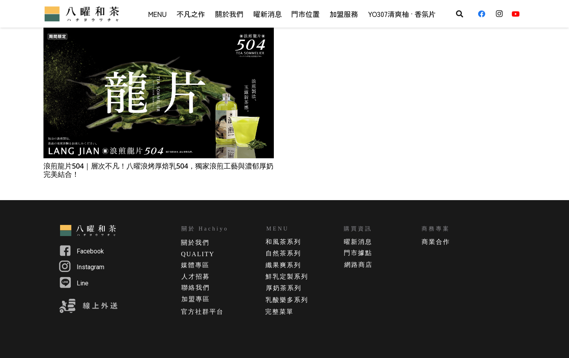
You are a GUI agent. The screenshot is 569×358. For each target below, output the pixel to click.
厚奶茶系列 (283, 288)
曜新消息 (358, 241)
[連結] (82, 14)
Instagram (90, 267)
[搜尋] (459, 14)
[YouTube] (518, 14)
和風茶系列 (283, 241)
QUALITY (198, 254)
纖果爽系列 (283, 265)
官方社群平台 (202, 311)
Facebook (90, 251)
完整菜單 (279, 311)
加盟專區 (195, 299)
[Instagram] (501, 14)
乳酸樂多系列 (287, 299)
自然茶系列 (283, 253)
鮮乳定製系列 (287, 276)
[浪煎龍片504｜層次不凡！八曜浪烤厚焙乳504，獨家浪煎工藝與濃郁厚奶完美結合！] (158, 93)
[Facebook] (484, 14)
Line (83, 283)
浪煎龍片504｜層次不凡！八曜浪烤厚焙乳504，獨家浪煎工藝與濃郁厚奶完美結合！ (158, 170)
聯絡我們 (195, 287)
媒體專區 (195, 265)
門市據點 (358, 252)
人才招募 (195, 276)
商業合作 (436, 241)
